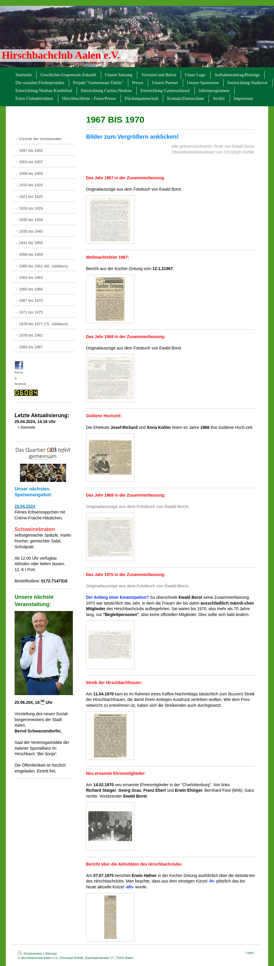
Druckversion (30, 953)
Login (250, 952)
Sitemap (51, 953)
